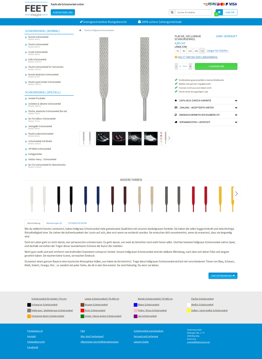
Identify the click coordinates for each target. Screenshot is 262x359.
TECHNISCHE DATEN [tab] (77, 223)
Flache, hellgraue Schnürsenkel (99, 30)
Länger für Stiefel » (218, 50)
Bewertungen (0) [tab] (54, 223)
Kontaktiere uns (63, 12)
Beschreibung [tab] (33, 223)
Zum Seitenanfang (223, 275)
